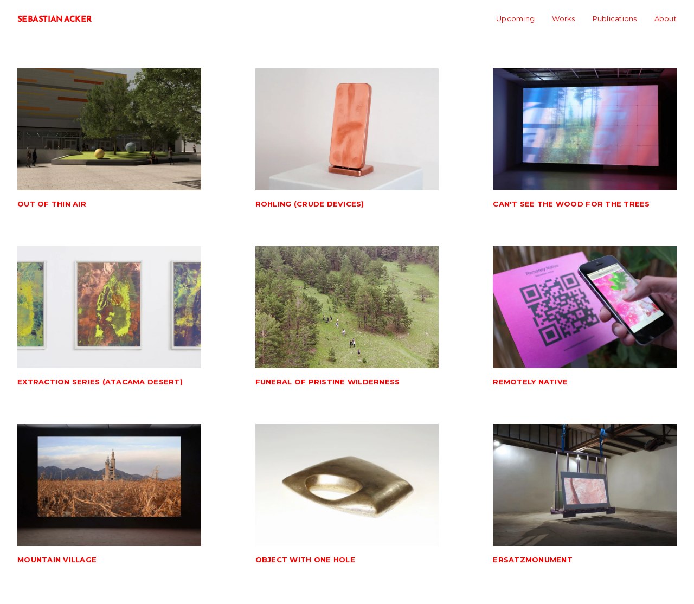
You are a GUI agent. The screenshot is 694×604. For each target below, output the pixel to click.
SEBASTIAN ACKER (54, 19)
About (665, 18)
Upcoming (515, 18)
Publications (615, 18)
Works (563, 18)
